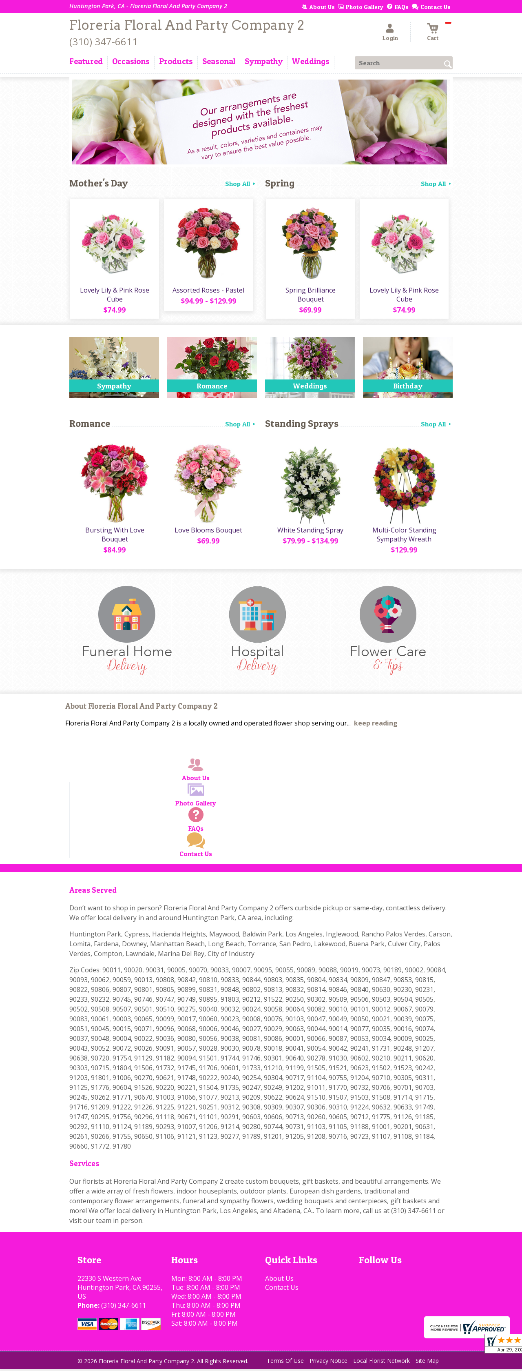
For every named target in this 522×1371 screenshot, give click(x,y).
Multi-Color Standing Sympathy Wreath (404, 537)
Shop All (241, 184)
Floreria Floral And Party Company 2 (186, 25)
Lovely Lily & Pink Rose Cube (114, 295)
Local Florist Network (381, 1363)
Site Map (427, 1363)
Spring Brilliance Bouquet (310, 295)
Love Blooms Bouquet (208, 532)
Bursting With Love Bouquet (114, 537)
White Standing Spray (310, 532)
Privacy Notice (328, 1363)
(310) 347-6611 (103, 41)
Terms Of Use (285, 1363)
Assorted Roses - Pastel (208, 290)
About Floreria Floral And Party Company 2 (141, 708)
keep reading (376, 725)
